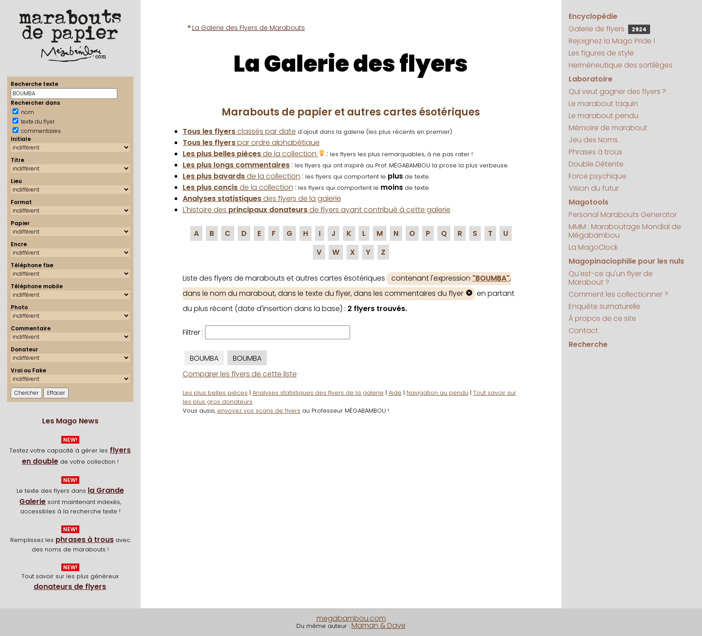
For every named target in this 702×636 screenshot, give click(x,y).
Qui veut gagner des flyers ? (617, 91)
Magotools (588, 202)
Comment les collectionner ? (618, 294)
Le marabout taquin (603, 103)
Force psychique (597, 176)
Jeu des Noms (593, 140)
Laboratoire (590, 79)
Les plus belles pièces (215, 392)
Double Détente (596, 164)
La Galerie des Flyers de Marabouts (248, 27)
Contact (583, 330)
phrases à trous (85, 539)
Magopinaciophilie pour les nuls (626, 261)
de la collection (254, 154)
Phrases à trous (595, 152)
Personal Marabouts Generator (623, 214)
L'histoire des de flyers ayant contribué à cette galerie (316, 210)
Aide (395, 392)
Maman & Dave (378, 625)
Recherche (588, 344)
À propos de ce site (602, 318)
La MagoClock (593, 247)
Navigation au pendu (437, 392)
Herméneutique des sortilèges (620, 65)
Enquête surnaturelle (604, 306)
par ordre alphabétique (251, 142)
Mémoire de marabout (608, 128)
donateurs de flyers (70, 586)
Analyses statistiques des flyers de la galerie (318, 392)
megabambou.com (351, 618)
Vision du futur (594, 188)
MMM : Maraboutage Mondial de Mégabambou (625, 231)
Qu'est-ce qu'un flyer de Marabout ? (611, 278)
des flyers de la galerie (262, 198)
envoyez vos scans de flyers (258, 410)
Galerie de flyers (609, 29)
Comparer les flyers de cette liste (240, 374)
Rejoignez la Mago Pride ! (612, 41)
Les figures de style (601, 53)
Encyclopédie (593, 16)
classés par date (239, 131)
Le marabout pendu (603, 116)
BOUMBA (204, 358)
